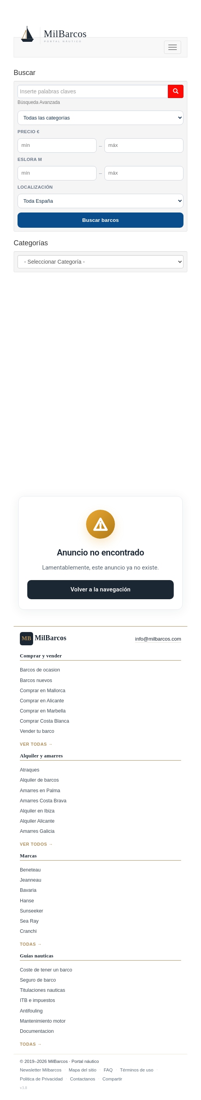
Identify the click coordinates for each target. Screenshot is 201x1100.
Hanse (27, 901)
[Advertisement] (107, 374)
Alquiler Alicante (37, 821)
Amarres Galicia (37, 831)
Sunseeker (31, 911)
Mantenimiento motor (42, 1021)
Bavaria (28, 890)
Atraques (29, 770)
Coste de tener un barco (46, 970)
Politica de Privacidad (41, 1079)
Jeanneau (30, 880)
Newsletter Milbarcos (41, 1070)
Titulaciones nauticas (42, 990)
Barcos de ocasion (40, 670)
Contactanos (82, 1079)
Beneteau (30, 870)
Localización (35, 187)
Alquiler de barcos (39, 780)
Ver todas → (36, 744)
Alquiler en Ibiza (37, 811)
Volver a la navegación (100, 589)
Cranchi (28, 931)
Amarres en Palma (40, 790)
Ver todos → (36, 844)
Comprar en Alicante (42, 701)
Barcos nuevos (36, 680)
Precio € (28, 131)
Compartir (112, 1079)
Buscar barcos (100, 220)
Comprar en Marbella (42, 711)
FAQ (108, 1070)
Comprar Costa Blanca (44, 721)
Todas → (31, 944)
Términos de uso (136, 1070)
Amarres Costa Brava (43, 801)
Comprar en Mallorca (42, 690)
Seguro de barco (38, 980)
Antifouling (31, 1011)
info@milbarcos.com (158, 639)
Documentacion (37, 1031)
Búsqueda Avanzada (39, 102)
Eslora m (30, 159)
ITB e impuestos (37, 1000)
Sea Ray (29, 921)
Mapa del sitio (82, 1070)
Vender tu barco (37, 731)
